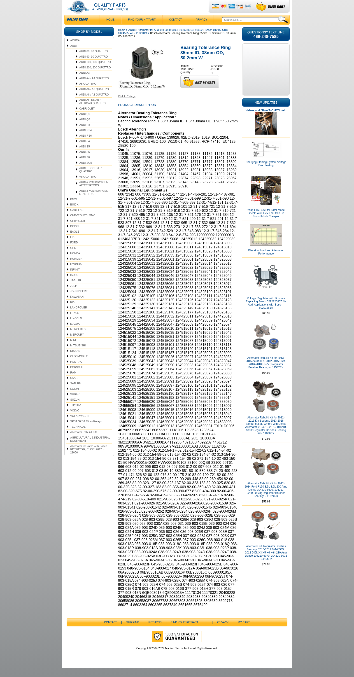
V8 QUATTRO (87, 185)
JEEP (73, 294)
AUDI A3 (84, 82)
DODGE (75, 235)
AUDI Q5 (84, 123)
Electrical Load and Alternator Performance (266, 261)
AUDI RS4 (85, 139)
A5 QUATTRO (87, 92)
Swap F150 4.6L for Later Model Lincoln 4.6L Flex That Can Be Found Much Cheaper (266, 222)
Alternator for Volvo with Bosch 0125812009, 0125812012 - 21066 (88, 458)
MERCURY (77, 343)
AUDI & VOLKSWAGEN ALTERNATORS (93, 193)
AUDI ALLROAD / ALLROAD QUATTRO (92, 110)
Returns (155, 631)
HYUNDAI (76, 273)
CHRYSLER (77, 229)
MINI (73, 349)
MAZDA (75, 332)
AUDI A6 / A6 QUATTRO (94, 98)
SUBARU (76, 403)
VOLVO (74, 419)
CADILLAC (77, 219)
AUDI (73, 54)
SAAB (73, 387)
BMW (73, 208)
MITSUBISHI (78, 354)
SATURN (75, 392)
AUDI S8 (84, 166)
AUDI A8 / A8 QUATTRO (94, 103)
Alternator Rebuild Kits (83, 441)
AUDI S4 (84, 150)
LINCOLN (76, 327)
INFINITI (75, 278)
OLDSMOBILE (79, 365)
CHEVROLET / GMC (82, 224)
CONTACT (175, 28)
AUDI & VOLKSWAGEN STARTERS (93, 201)
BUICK (74, 213)
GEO (73, 257)
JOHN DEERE (79, 300)
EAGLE (74, 240)
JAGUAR (75, 289)
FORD (74, 251)
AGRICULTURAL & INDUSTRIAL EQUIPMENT (90, 448)
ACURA (75, 49)
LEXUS (74, 322)
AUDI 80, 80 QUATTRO (93, 60)
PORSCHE (77, 376)
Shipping (132, 631)
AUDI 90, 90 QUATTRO (93, 65)
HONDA (75, 262)
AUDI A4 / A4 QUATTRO (94, 87)
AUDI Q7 (84, 128)
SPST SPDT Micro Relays (86, 430)
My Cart (244, 631)
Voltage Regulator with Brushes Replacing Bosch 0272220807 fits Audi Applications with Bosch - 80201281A (266, 312)
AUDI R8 (84, 133)
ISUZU (74, 284)
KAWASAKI (77, 305)
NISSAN (75, 360)
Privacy (201, 28)
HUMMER (76, 267)
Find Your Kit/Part (142, 28)
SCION (74, 397)
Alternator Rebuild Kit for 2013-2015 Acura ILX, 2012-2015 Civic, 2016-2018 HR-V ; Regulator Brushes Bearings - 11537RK (266, 371)
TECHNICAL (78, 435)
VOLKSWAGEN (79, 425)
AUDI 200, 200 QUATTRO (95, 76)
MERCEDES (78, 338)
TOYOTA (75, 414)
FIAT (73, 246)
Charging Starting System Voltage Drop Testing (266, 173)
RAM (73, 381)
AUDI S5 (84, 155)
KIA (72, 311)
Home (121, 39)
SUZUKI (75, 408)
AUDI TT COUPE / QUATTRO (90, 179)
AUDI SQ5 (85, 171)
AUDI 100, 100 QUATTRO (95, 71)
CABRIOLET (87, 117)
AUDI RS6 (85, 144)
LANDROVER (78, 316)
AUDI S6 (84, 161)
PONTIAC (76, 370)
